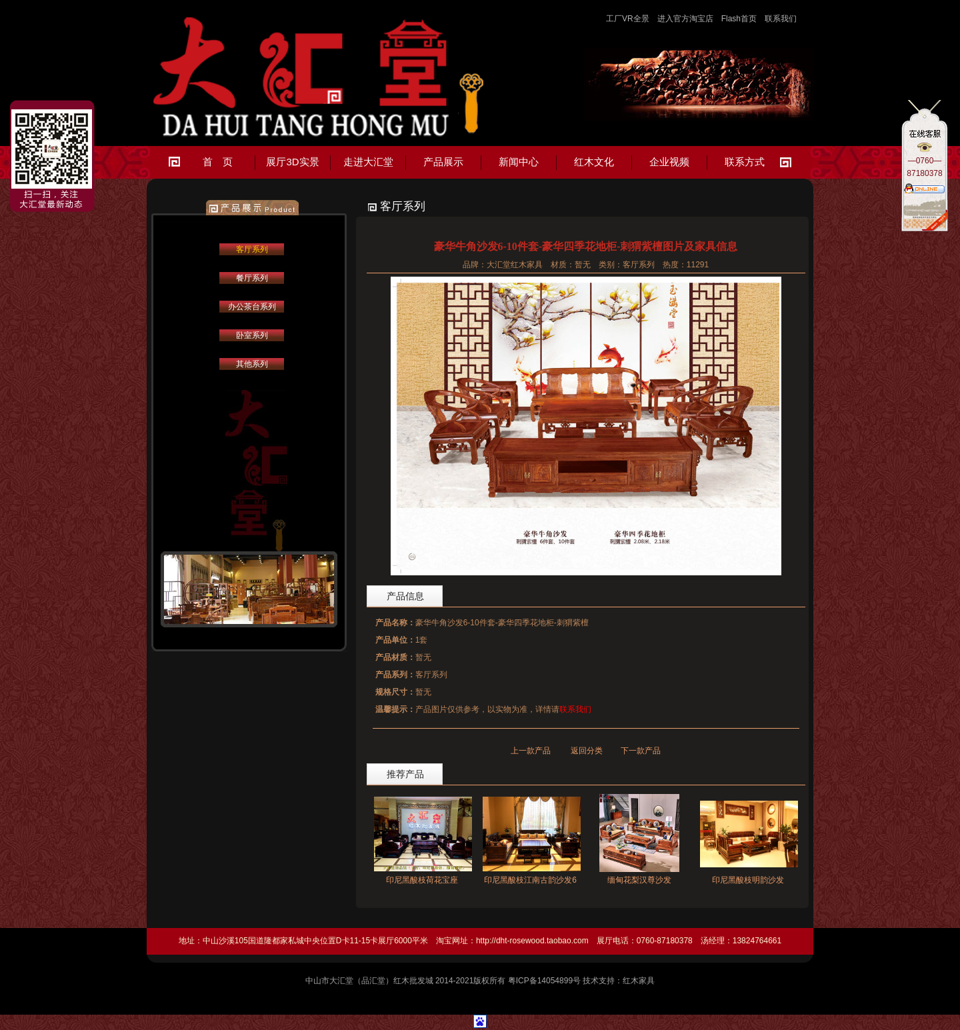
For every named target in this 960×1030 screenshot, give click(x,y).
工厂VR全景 (627, 18)
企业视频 (669, 161)
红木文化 (594, 161)
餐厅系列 (252, 278)
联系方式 (745, 161)
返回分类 (587, 750)
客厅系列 (252, 249)
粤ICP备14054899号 (544, 980)
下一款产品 (641, 750)
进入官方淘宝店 (685, 18)
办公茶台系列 (252, 306)
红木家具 (639, 980)
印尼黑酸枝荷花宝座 (422, 880)
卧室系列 (252, 335)
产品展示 (443, 161)
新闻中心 (519, 161)
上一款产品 (531, 750)
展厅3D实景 (292, 161)
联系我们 (781, 18)
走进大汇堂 (368, 161)
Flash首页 (739, 18)
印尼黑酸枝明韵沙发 (748, 880)
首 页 (218, 161)
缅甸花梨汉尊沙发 (639, 880)
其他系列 (252, 364)
